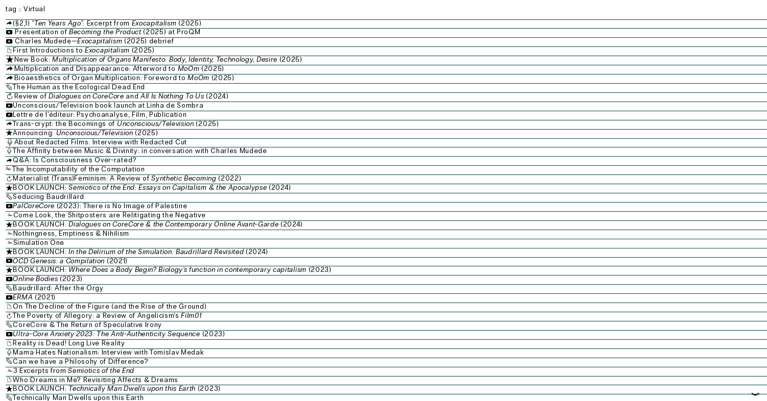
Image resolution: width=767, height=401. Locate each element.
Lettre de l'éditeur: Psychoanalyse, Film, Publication (100, 114)
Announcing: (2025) (85, 133)
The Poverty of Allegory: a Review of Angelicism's (107, 315)
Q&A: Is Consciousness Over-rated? (74, 160)
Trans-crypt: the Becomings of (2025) (158, 123)
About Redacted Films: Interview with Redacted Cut (124, 142)
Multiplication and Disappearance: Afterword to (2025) (119, 68)
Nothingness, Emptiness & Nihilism (71, 233)
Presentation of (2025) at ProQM (104, 32)
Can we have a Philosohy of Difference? (80, 361)
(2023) (48, 278)
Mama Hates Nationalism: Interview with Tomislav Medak (108, 352)
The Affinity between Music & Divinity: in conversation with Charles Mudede (140, 150)
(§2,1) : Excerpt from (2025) (107, 23)
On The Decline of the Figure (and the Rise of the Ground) (109, 306)
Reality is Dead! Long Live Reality (69, 343)
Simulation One (39, 242)
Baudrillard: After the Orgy (58, 288)
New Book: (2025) (159, 59)
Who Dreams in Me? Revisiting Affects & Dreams (95, 379)
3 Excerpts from (73, 370)
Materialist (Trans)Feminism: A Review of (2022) (127, 178)
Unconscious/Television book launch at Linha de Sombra (108, 105)
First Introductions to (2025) (83, 50)
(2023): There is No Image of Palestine (100, 206)
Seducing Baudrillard (48, 196)
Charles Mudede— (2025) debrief (91, 41)
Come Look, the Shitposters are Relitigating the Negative (109, 215)
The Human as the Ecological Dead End (79, 87)
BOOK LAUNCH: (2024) (152, 187)
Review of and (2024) (117, 96)
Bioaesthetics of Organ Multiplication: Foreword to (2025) (124, 77)
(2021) (70, 261)
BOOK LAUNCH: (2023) (172, 269)
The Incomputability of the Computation (78, 169)
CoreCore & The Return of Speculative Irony (87, 324)
